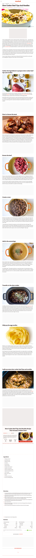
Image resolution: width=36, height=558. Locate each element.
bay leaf (32, 391)
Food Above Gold (7, 46)
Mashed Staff (11, 7)
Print (12, 433)
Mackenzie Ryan (5, 7)
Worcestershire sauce (25, 94)
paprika (8, 94)
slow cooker (29, 43)
